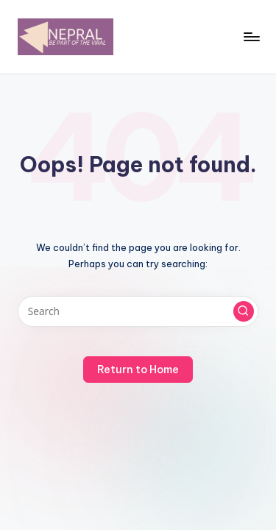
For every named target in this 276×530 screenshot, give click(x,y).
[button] (243, 311)
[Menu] (251, 36)
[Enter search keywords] (138, 311)
